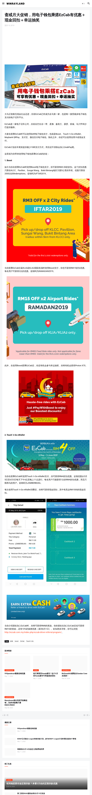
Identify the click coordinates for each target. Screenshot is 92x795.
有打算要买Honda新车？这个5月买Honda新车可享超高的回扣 (45, 674)
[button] (3, 4)
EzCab (22, 641)
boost (16, 641)
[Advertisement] (46, 45)
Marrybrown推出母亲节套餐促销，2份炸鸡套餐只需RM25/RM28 (16, 702)
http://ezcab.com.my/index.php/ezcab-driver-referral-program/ (33, 632)
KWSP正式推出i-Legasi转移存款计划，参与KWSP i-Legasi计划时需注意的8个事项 (46, 739)
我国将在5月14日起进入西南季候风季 (30, 749)
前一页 (86, 715)
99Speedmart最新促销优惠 (15, 673)
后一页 (6, 715)
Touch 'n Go (29, 641)
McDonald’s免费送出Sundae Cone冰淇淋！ (74, 674)
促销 (11, 641)
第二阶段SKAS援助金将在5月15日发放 (31, 793)
